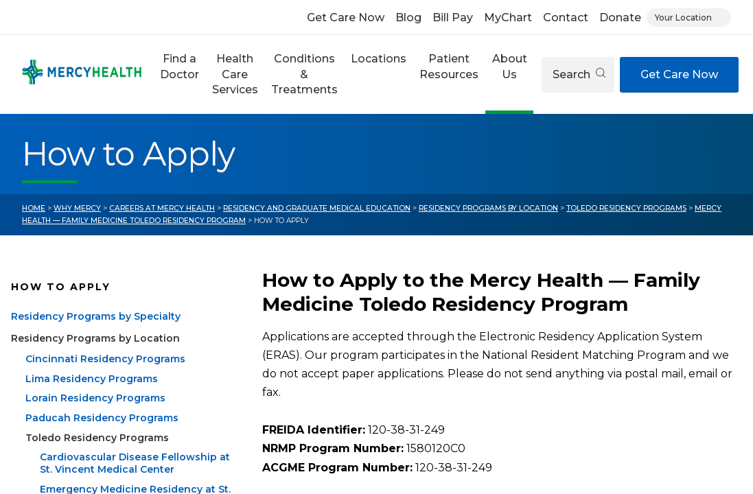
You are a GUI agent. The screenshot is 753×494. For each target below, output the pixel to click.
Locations (378, 58)
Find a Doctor (179, 66)
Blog (408, 17)
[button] (179, 74)
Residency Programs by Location (488, 208)
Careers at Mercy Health (162, 208)
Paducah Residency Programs (101, 434)
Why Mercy (77, 208)
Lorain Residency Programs (95, 414)
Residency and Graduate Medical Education (316, 208)
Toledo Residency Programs (626, 208)
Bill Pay (452, 17)
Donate (620, 17)
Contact (565, 17)
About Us (509, 66)
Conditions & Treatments (304, 74)
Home (33, 208)
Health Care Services (235, 74)
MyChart (508, 17)
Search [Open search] (579, 74)
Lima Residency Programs (91, 394)
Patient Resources (448, 66)
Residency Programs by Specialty (96, 333)
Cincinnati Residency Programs (105, 375)
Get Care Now (345, 17)
